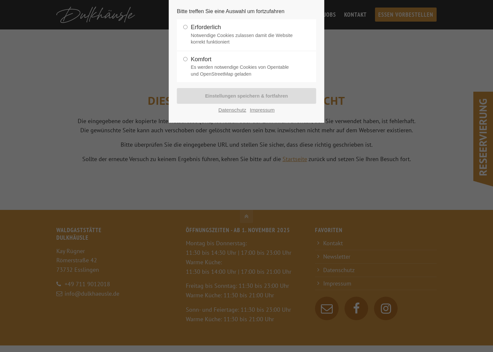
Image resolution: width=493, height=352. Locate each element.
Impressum (262, 110)
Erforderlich (244, 34)
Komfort (244, 66)
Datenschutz (232, 110)
